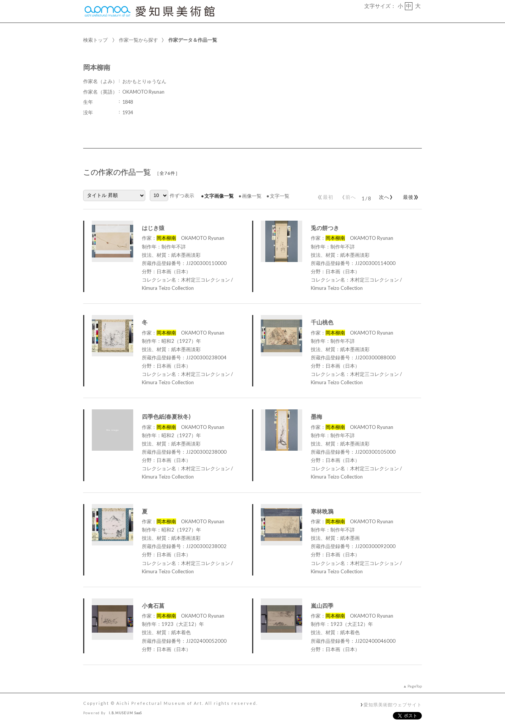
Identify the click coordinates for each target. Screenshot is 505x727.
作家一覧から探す (138, 40)
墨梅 (316, 416)
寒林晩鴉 (322, 511)
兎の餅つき (325, 227)
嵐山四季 (322, 605)
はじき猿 (153, 227)
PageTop (415, 686)
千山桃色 (322, 322)
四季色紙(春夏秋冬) (166, 416)
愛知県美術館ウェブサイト (393, 704)
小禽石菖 (153, 605)
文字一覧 (279, 196)
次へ (384, 195)
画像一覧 (252, 196)
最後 (409, 195)
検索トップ (95, 40)
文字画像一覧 (219, 196)
